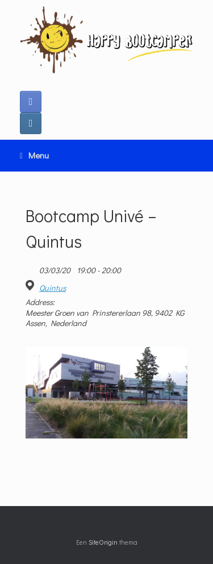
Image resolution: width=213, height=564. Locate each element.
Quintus (52, 288)
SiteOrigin (103, 542)
